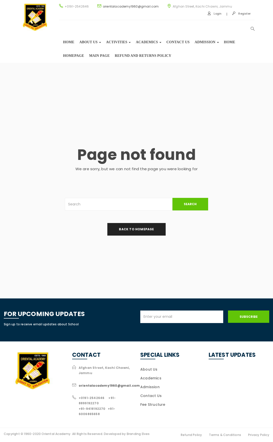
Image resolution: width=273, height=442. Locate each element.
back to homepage (136, 229)
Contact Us (178, 42)
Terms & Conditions (225, 435)
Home (68, 42)
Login (214, 14)
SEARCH (190, 204)
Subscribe (249, 317)
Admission (207, 42)
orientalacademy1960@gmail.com (131, 6)
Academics (148, 42)
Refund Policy (191, 435)
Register (241, 14)
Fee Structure (152, 404)
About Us (149, 369)
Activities (118, 42)
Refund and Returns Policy (143, 56)
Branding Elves (138, 434)
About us (90, 42)
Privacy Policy (258, 435)
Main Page (99, 56)
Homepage (73, 56)
